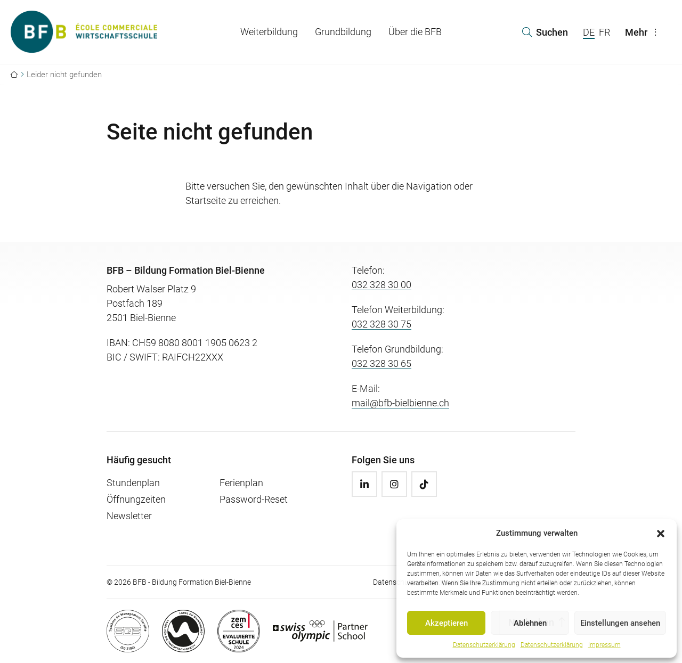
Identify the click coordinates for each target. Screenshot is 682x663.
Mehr (643, 32)
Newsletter (129, 515)
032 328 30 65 (381, 363)
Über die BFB (415, 31)
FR (604, 32)
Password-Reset (254, 499)
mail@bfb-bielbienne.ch (400, 402)
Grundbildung (343, 31)
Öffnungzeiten (136, 499)
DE (589, 32)
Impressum (604, 645)
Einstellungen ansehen (620, 623)
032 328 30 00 (381, 284)
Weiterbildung (269, 31)
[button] (660, 533)
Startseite (205, 200)
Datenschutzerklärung (484, 645)
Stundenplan (133, 482)
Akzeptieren (446, 623)
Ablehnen (530, 623)
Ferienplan (241, 482)
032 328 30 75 (381, 324)
